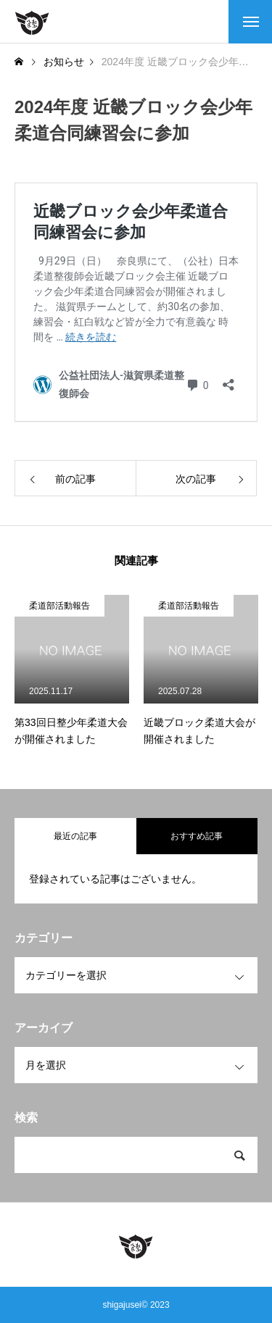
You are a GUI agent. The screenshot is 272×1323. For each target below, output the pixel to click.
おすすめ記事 (196, 836)
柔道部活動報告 (59, 606)
